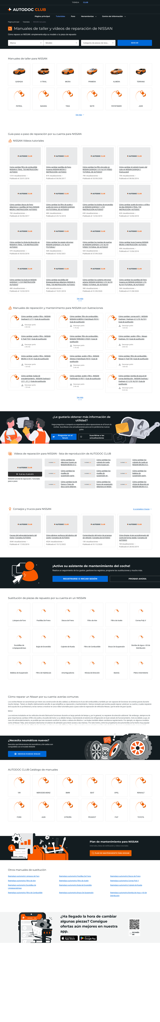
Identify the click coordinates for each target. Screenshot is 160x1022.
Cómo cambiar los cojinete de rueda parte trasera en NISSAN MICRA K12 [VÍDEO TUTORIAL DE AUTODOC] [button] (104, 462)
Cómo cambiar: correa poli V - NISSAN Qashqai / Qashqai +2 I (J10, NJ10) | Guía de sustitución (133, 319)
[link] (42, 16)
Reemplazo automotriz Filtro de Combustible (25, 892)
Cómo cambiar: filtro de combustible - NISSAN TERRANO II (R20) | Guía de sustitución (84, 339)
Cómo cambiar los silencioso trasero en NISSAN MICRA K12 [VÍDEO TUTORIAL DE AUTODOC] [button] (69, 462)
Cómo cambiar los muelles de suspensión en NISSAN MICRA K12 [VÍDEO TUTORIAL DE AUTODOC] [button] (104, 473)
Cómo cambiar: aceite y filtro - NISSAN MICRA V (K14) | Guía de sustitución (35, 357)
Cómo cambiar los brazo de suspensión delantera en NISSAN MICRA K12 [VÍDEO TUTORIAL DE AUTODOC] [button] (104, 484)
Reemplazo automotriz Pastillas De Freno (75, 876)
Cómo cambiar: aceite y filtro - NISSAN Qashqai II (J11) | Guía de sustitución (35, 317)
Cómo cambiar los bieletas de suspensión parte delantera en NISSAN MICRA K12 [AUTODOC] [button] (140, 473)
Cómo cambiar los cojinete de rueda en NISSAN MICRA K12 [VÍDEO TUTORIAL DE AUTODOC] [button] (140, 462)
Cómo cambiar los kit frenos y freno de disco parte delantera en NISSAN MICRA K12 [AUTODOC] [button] (69, 484)
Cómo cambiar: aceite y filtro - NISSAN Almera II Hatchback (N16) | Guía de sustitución (84, 359)
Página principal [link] (13, 22)
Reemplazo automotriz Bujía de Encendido (75, 885)
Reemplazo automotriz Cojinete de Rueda (126, 885)
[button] (88, 16)
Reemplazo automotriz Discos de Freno (125, 876)
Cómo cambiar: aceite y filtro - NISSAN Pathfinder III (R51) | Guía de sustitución (85, 377)
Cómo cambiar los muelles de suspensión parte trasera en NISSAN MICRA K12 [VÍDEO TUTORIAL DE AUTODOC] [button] (68, 473)
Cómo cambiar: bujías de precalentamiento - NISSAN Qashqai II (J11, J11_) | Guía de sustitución (35, 378)
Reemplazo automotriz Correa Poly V (124, 880)
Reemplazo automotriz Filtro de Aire (22, 880)
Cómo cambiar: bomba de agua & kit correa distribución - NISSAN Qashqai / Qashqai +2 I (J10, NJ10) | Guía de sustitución (133, 380)
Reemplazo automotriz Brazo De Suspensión (76, 892)
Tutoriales (26, 22)
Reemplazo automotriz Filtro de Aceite (73, 880)
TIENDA (75, 2)
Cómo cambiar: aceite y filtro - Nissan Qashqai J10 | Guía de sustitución (132, 337)
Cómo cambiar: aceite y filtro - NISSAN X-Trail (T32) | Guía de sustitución (35, 337)
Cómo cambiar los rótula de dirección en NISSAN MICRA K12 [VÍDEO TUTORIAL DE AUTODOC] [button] (140, 484)
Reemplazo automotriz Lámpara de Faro (23, 876)
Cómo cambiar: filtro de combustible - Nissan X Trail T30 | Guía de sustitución (133, 357)
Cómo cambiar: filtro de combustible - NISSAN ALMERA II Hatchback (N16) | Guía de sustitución (84, 319)
